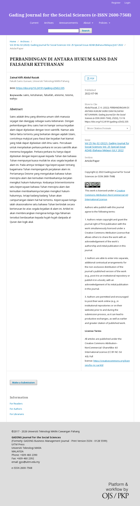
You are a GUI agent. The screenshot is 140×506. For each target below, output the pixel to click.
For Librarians (17, 414)
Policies (103, 22)
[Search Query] (63, 31)
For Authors (16, 408)
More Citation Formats (99, 128)
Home (13, 41)
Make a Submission (23, 382)
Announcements (68, 22)
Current (34, 22)
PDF (92, 78)
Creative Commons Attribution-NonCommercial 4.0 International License (106, 195)
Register (116, 2)
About (87, 22)
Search (85, 30)
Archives (49, 22)
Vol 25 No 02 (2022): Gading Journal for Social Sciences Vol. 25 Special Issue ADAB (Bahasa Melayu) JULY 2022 (66, 44)
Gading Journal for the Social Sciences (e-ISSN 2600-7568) (70, 15)
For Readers (16, 403)
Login (127, 2)
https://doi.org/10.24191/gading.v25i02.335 (40, 88)
